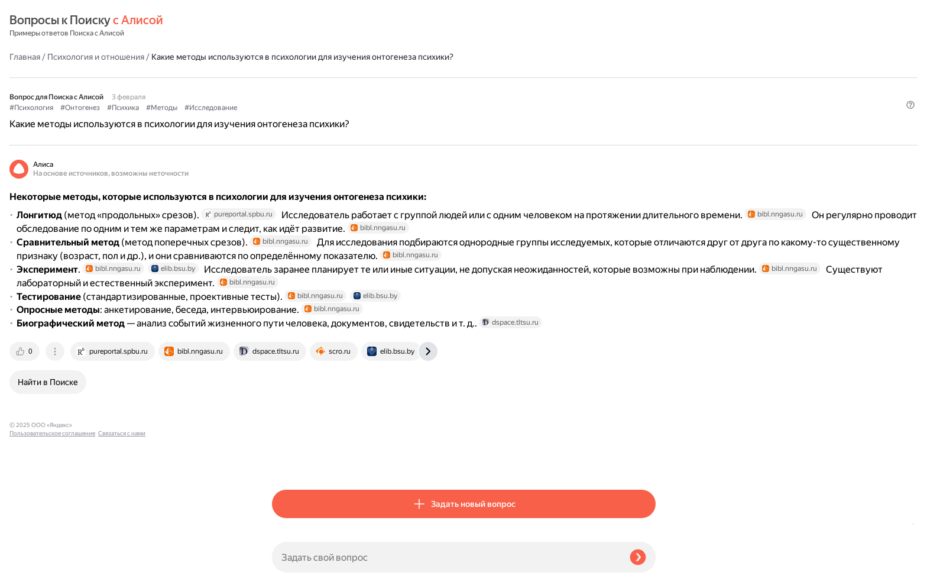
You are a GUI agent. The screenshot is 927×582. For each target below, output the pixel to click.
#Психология (294, 89)
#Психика (385, 89)
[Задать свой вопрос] (446, 557)
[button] (648, 109)
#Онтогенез (342, 89)
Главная (287, 26)
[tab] (288, 460)
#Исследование (473, 89)
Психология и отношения (358, 26)
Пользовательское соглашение (52, 560)
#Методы (424, 89)
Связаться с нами (33, 568)
